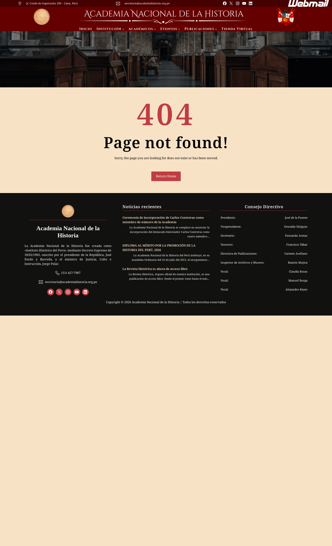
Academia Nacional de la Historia (163, 13)
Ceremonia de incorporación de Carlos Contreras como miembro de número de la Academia (163, 219)
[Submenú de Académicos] (155, 29)
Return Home (166, 176)
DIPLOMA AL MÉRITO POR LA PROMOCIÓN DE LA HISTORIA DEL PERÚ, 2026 (158, 247)
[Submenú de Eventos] (179, 29)
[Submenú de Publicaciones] (216, 29)
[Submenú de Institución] (123, 29)
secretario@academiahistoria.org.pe (147, 3)
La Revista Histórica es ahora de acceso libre (155, 269)
